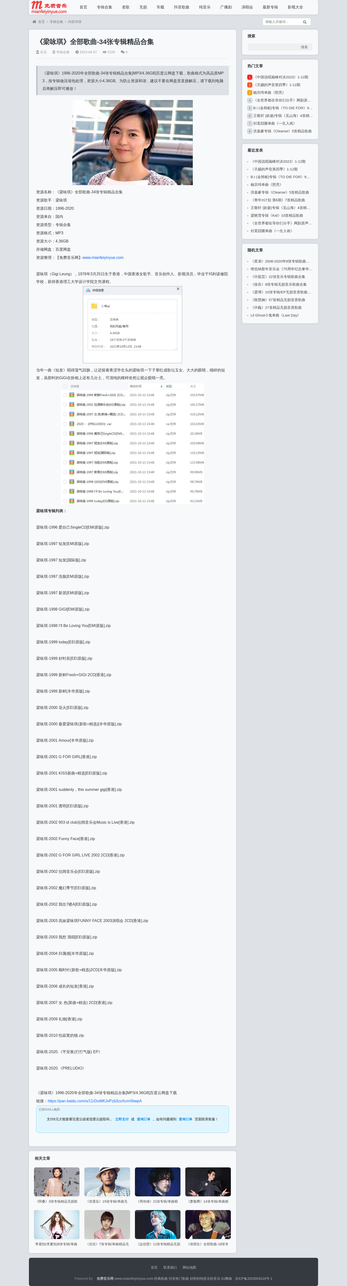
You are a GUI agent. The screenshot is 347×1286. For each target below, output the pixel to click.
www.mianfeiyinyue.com (103, 258)
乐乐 (41, 52)
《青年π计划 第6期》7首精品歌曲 (278, 200)
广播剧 (226, 7)
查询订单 (143, 1119)
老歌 (126, 7)
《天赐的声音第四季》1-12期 (276, 85)
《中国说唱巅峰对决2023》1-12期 (280, 77)
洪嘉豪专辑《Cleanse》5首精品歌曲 (282, 131)
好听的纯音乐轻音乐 (205, 1278)
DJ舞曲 (226, 1278)
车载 (160, 7)
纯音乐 (205, 7)
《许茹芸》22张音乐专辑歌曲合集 (278, 277)
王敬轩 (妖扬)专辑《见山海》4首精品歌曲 (286, 116)
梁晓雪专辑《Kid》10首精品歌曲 (277, 215)
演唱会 (247, 7)
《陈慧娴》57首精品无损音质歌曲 (278, 300)
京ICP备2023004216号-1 (254, 1278)
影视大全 (295, 7)
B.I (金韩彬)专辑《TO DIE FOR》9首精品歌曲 (290, 108)
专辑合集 (104, 7)
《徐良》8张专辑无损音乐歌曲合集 (279, 284)
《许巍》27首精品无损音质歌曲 (276, 307)
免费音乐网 (105, 1278)
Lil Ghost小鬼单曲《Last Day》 (276, 315)
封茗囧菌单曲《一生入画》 (275, 123)
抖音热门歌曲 (179, 1278)
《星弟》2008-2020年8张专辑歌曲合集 (282, 261)
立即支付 (122, 1119)
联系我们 (170, 1267)
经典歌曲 (161, 1278)
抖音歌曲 (181, 7)
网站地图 (189, 1267)
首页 (83, 7)
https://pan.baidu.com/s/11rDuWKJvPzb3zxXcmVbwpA (95, 1101)
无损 (143, 7)
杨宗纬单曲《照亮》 (269, 92)
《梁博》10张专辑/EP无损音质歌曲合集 (283, 292)
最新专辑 (270, 7)
